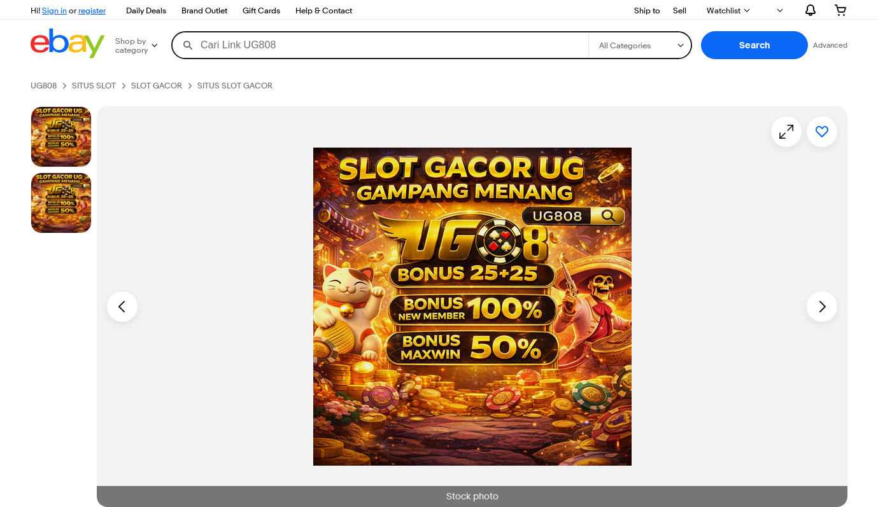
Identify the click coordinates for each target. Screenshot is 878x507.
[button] (754, 45)
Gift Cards (261, 10)
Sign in (54, 10)
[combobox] (380, 45)
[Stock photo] (61, 136)
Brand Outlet (204, 10)
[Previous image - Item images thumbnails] (122, 306)
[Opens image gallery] (786, 131)
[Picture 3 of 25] (61, 202)
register (92, 10)
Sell (679, 10)
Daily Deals (146, 10)
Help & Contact (323, 10)
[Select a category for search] (640, 45)
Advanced (830, 45)
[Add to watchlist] (822, 131)
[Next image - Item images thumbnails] (822, 306)
